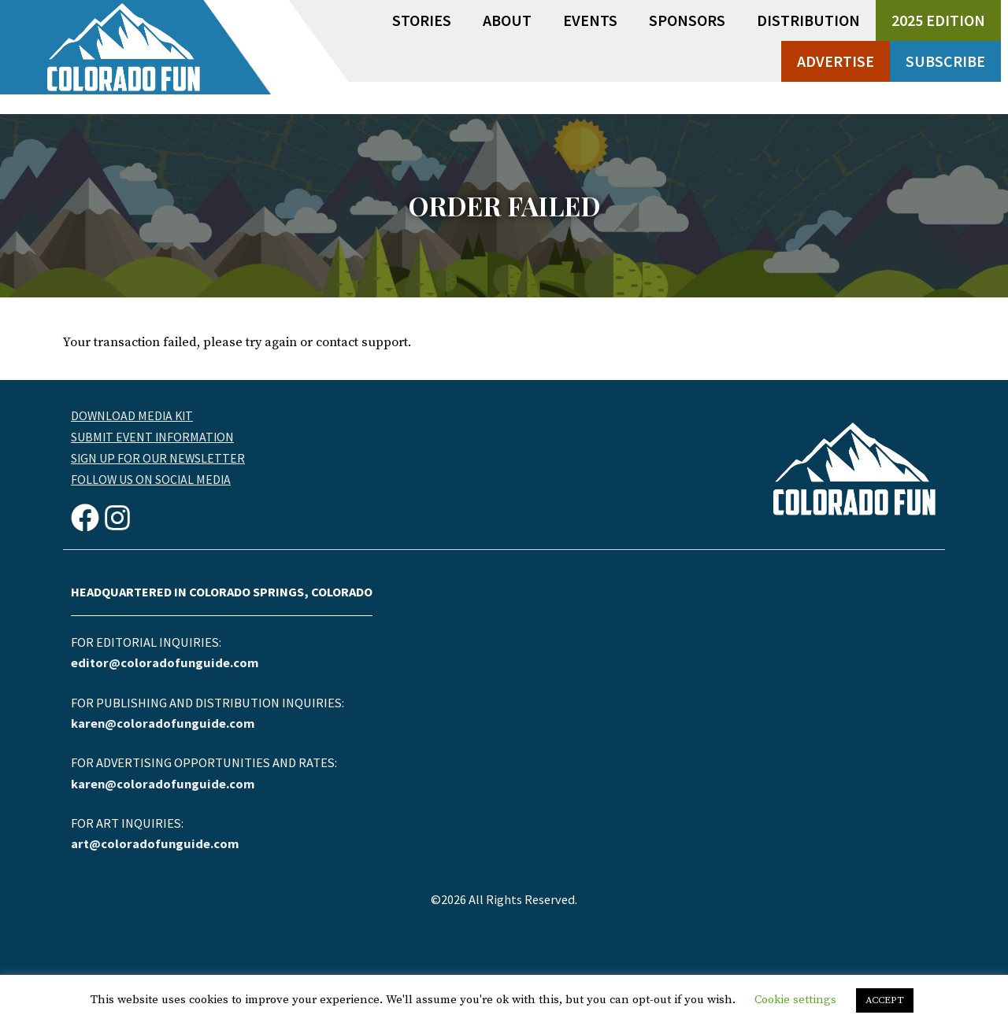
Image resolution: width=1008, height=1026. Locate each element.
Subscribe (945, 61)
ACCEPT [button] (884, 1000)
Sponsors (687, 20)
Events (590, 20)
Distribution (808, 20)
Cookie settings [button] (795, 999)
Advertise (835, 61)
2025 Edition (938, 20)
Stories (421, 20)
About (507, 20)
